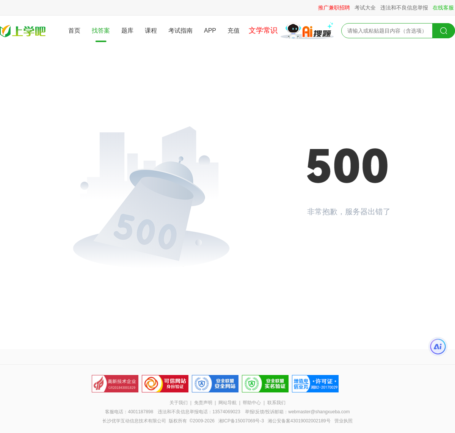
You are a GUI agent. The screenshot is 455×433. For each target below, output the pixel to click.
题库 (127, 30)
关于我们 (178, 402)
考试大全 (365, 8)
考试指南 (180, 30)
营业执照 (343, 421)
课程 (151, 30)
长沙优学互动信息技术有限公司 (134, 421)
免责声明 (203, 402)
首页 (74, 30)
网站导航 (227, 402)
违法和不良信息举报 (404, 8)
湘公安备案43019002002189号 (299, 421)
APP (210, 30)
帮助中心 (252, 402)
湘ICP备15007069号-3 (241, 421)
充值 (234, 30)
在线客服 (443, 8)
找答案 (101, 30)
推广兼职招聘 (334, 8)
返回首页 (334, 237)
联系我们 (276, 402)
